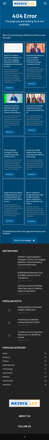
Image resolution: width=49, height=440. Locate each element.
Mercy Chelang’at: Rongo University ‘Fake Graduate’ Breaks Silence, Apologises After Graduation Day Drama (35, 198)
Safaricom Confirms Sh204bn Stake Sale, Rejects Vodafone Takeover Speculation (12, 109)
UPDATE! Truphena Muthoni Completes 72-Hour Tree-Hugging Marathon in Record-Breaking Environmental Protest (13, 60)
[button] (4, 3)
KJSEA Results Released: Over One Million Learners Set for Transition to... (30, 275)
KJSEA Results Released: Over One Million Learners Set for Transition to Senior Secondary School (35, 59)
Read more (9, 88)
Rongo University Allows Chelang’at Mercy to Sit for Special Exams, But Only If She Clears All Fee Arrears (13, 197)
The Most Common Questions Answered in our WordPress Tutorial (30, 334)
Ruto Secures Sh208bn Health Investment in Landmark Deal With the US (35, 109)
